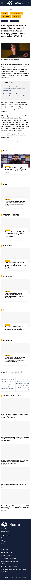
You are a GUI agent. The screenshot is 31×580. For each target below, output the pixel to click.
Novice (12, 9)
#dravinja (6, 16)
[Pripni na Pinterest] (19, 372)
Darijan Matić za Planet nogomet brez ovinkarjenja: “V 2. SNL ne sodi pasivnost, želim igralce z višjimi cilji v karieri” (15, 484)
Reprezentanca (5, 549)
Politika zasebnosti (6, 555)
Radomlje (14, 21)
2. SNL (3, 546)
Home (3, 9)
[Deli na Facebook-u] (10, 372)
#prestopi (16, 16)
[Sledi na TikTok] (4, 564)
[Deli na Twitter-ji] (12, 372)
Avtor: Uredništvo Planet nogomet (11, 141)
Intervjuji (3, 541)
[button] (2, 3)
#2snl (4, 13)
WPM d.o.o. (8, 577)
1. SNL (4, 21)
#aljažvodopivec (16, 13)
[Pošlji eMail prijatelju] (15, 372)
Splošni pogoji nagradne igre (9, 561)
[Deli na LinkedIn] (22, 372)
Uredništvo (4, 529)
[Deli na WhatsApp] (7, 372)
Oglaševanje (5, 531)
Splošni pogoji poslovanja (8, 558)
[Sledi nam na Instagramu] (2, 564)
